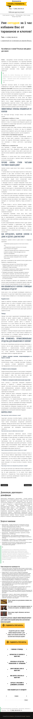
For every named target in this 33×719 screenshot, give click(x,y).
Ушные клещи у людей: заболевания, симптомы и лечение (19, 613)
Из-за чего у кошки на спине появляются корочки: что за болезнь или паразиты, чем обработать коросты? (20, 607)
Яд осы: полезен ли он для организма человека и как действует (20, 601)
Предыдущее (28, 485)
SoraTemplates (11, 716)
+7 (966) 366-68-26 (18, 9)
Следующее (4, 485)
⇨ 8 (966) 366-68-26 (11, 37)
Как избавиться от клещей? (17, 690)
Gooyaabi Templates (26, 716)
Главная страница (17, 649)
